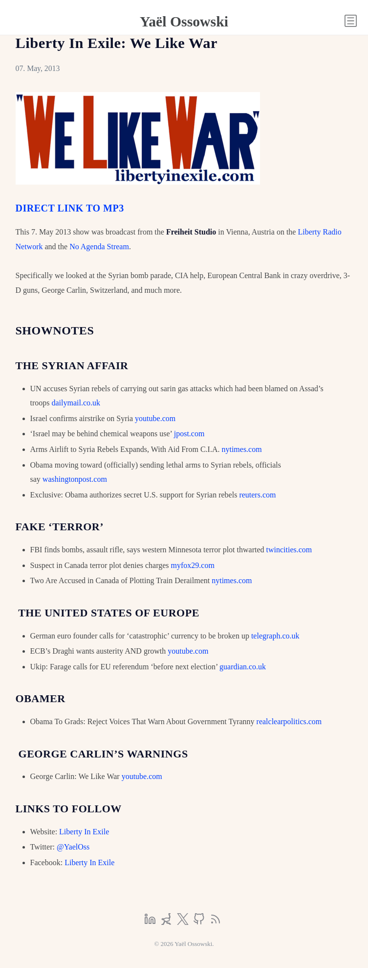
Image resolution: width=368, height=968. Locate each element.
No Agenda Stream (99, 246)
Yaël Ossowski (184, 21)
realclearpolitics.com (289, 721)
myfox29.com (193, 565)
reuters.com (257, 495)
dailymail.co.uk (76, 403)
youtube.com (155, 418)
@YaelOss (73, 847)
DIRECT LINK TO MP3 (70, 208)
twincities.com (289, 549)
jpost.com (189, 433)
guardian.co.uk (242, 666)
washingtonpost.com (75, 479)
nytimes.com (241, 449)
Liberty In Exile (84, 831)
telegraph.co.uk (275, 636)
